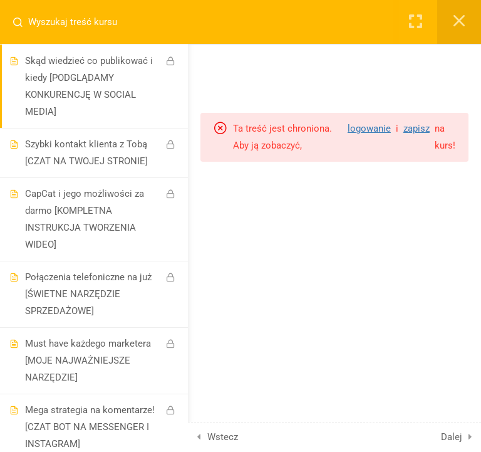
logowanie (369, 128)
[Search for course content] (22, 22)
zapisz (416, 128)
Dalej (451, 437)
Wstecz (222, 437)
